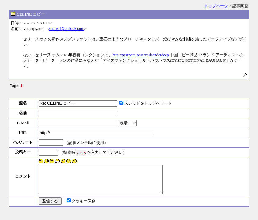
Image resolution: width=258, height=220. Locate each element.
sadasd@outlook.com (66, 29)
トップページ (216, 6)
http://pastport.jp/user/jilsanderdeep (140, 55)
